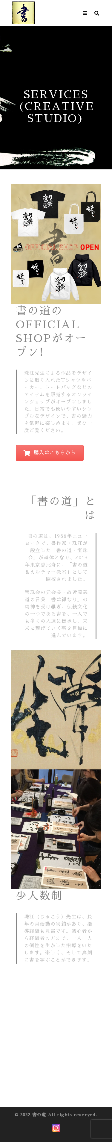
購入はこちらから (50, 452)
